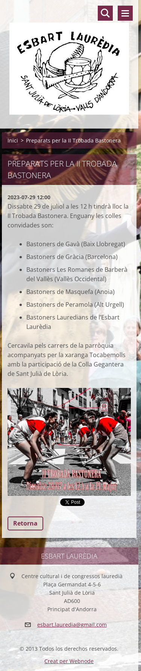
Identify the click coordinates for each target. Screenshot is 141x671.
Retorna (25, 523)
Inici (13, 140)
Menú (125, 13)
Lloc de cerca (105, 13)
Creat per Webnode (69, 661)
